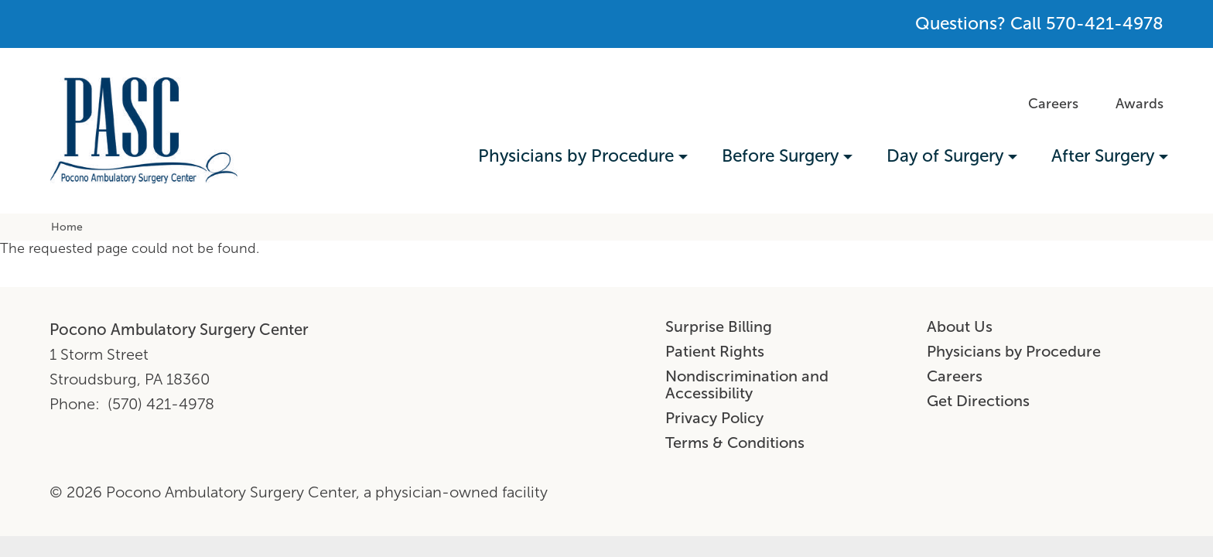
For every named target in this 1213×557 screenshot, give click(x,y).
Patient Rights (714, 351)
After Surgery (1102, 156)
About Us (960, 326)
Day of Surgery (945, 156)
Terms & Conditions (735, 442)
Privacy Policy (714, 417)
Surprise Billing (718, 326)
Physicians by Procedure (576, 156)
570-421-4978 (1104, 23)
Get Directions (978, 400)
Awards (1139, 103)
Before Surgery (780, 156)
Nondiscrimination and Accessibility (747, 384)
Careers (1053, 103)
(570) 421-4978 (161, 403)
